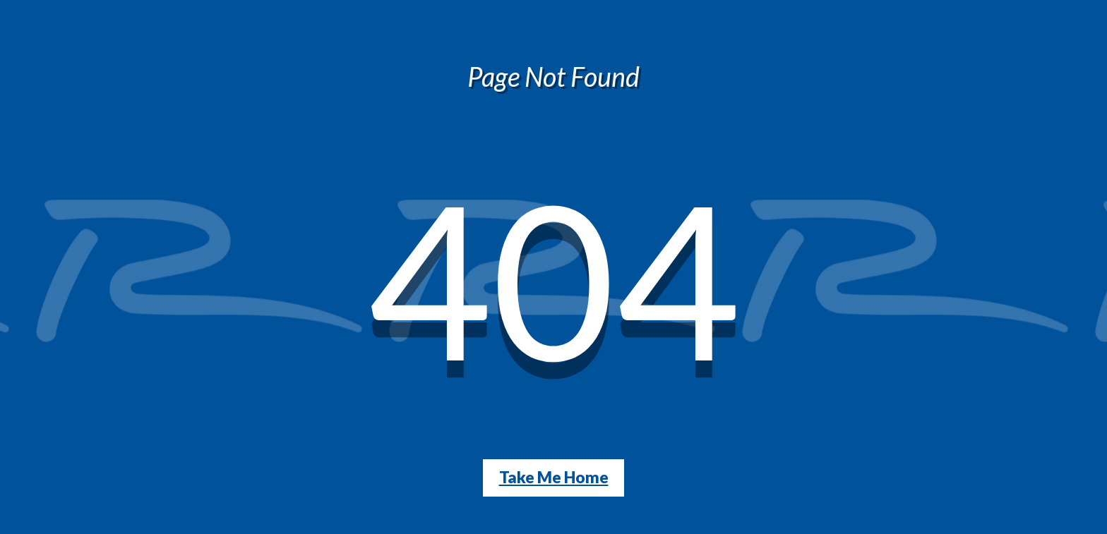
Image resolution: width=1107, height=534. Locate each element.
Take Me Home (554, 477)
